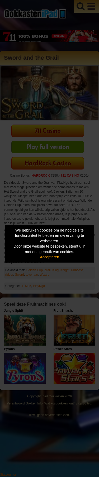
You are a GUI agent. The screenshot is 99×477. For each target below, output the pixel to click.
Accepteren (49, 257)
